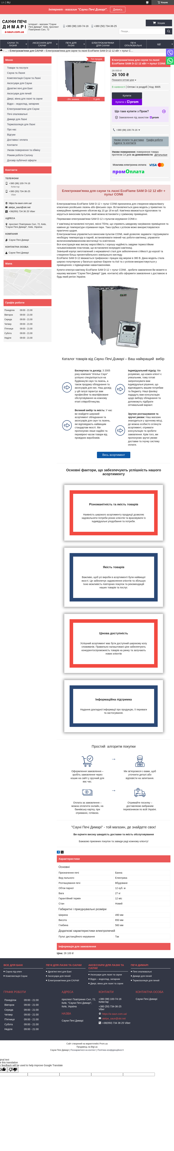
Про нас (11, 129)
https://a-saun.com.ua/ (20, 203)
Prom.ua (104, 1043)
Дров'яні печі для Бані (19, 88)
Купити (127, 95)
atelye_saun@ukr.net (19, 207)
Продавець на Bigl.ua (87, 1047)
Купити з (126, 102)
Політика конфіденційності (110, 1050)
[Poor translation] (13, 1070)
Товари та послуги (17, 67)
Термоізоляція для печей (146, 980)
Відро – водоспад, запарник (23, 103)
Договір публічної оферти (21, 160)
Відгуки (11, 134)
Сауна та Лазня (12, 44)
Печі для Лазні (71, 44)
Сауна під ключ (14, 971)
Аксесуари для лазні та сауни (106, 974)
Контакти (12, 144)
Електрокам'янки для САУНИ (26, 50)
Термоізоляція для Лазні (21, 124)
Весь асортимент (113, 454)
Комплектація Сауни (16, 976)
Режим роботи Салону (20, 155)
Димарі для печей (142, 976)
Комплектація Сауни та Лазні (23, 78)
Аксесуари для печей (19, 93)
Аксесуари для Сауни (42, 44)
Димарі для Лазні (17, 119)
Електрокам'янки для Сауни (103, 44)
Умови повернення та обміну (23, 150)
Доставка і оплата (17, 139)
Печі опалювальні (133, 44)
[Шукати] (168, 31)
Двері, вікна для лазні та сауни (24, 98)
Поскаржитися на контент (83, 1050)
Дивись (118, 9)
